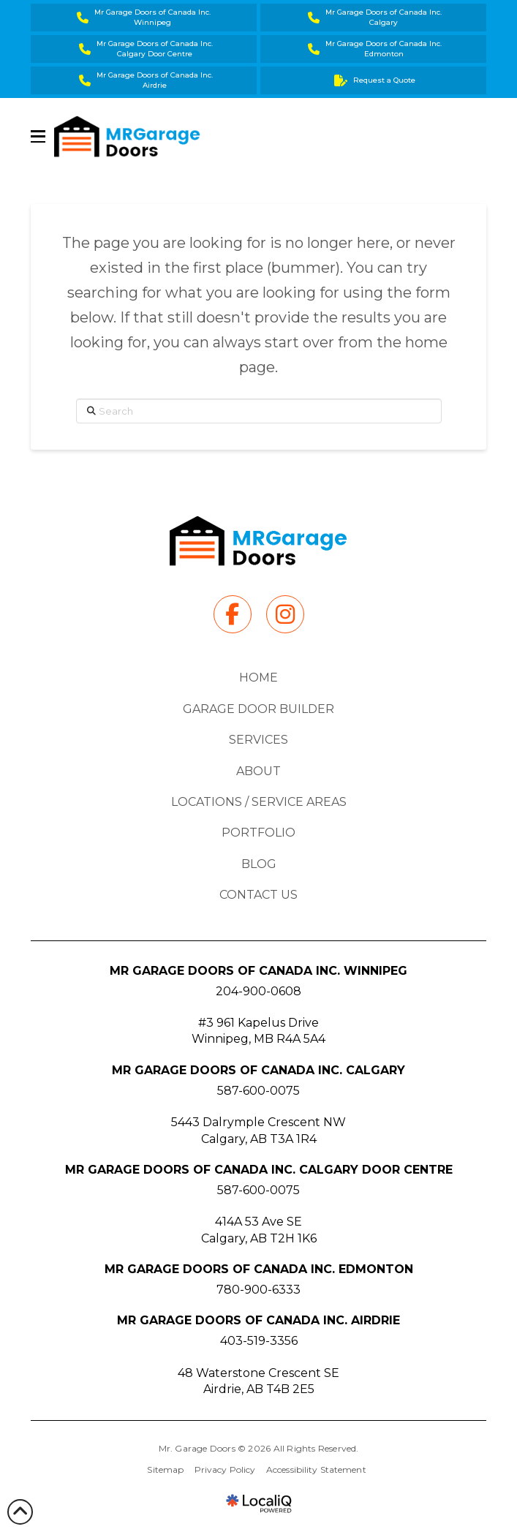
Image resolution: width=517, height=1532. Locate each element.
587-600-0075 (258, 1091)
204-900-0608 (258, 991)
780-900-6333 (258, 1290)
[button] (38, 136)
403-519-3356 (259, 1341)
